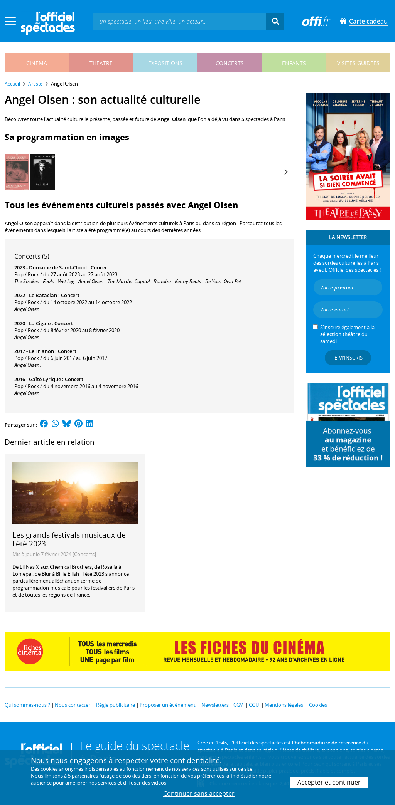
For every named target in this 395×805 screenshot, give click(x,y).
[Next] (285, 172)
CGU (254, 704)
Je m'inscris (348, 357)
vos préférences (206, 775)
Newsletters (215, 704)
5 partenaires (83, 775)
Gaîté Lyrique (45, 379)
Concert (100, 267)
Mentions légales (284, 704)
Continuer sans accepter (199, 793)
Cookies (318, 704)
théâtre (101, 63)
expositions (165, 63)
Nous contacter (72, 704)
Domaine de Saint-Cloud (58, 267)
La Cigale (40, 323)
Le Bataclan (43, 295)
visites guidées (358, 63)
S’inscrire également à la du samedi (347, 334)
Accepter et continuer (329, 782)
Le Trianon (41, 351)
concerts (230, 63)
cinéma (36, 63)
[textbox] (179, 21)
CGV (238, 704)
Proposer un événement (168, 704)
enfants (294, 63)
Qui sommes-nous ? (27, 704)
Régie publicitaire (115, 704)
